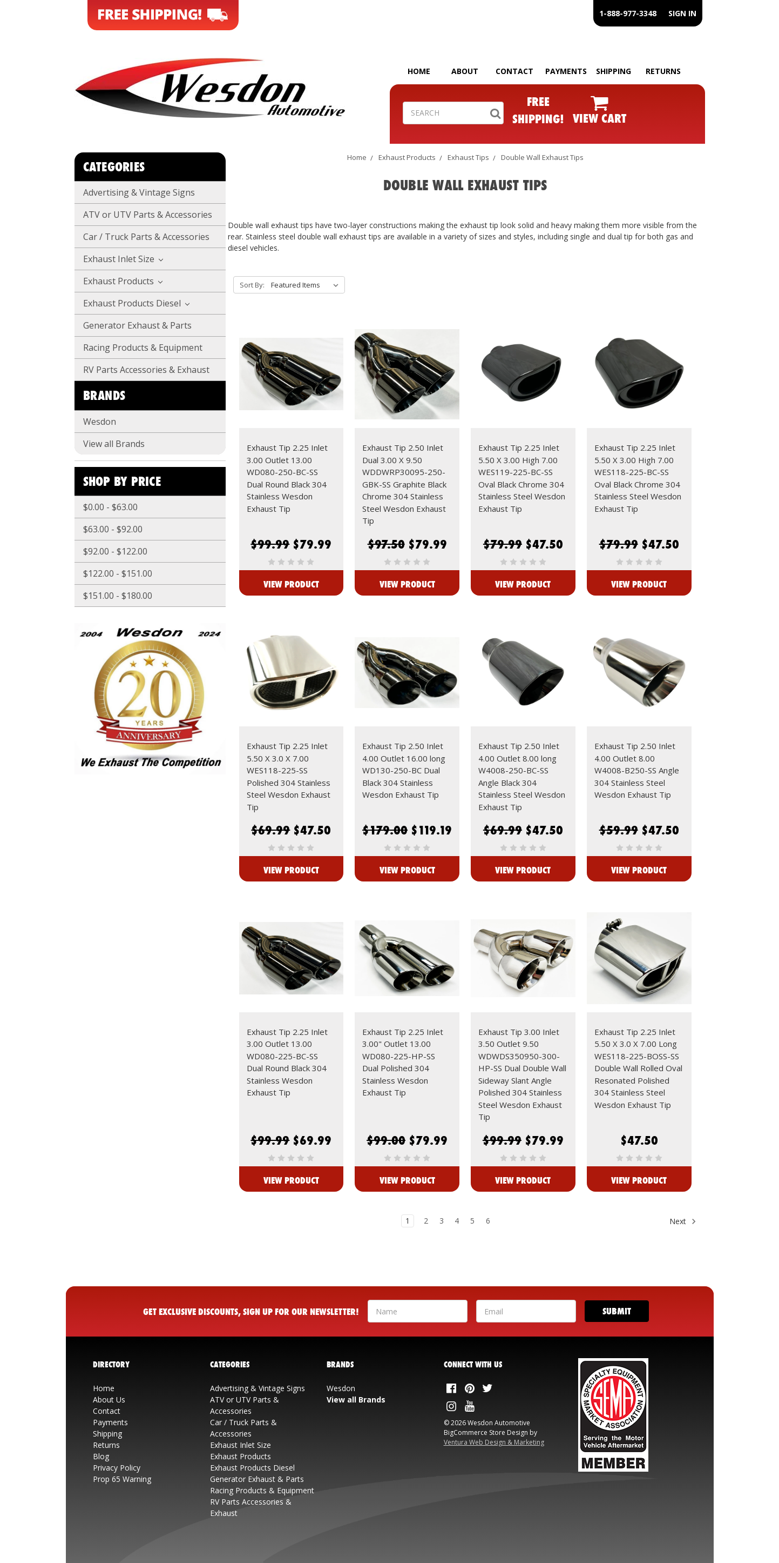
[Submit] (617, 1311)
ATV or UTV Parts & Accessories (147, 215)
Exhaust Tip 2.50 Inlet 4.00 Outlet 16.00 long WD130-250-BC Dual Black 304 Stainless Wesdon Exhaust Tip (403, 770)
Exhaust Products (123, 281)
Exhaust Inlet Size (123, 259)
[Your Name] (418, 1311)
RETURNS (663, 71)
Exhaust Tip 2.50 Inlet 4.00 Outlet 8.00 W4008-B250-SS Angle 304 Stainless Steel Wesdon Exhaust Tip (636, 770)
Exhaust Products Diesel (136, 303)
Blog (101, 1456)
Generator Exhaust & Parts (137, 325)
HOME (419, 71)
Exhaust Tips (468, 157)
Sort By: (252, 285)
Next (682, 1221)
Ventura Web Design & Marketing (494, 1442)
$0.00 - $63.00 (110, 507)
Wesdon (99, 422)
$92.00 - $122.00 (115, 551)
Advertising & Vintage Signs (139, 192)
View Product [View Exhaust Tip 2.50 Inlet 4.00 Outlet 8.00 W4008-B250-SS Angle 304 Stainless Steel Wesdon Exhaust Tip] (639, 870)
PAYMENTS (566, 71)
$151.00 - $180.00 (117, 596)
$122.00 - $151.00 (117, 573)
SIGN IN (682, 13)
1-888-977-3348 (627, 13)
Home (357, 157)
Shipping (107, 1433)
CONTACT (514, 71)
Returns (106, 1445)
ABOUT (464, 71)
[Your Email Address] (526, 1311)
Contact (106, 1411)
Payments (110, 1422)
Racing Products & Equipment (142, 347)
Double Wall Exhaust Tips (542, 157)
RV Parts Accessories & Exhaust (146, 370)
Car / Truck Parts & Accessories (146, 237)
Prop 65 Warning (122, 1479)
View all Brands (114, 444)
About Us (109, 1399)
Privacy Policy (116, 1467)
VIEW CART (599, 118)
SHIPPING (613, 71)
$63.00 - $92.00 (113, 529)
